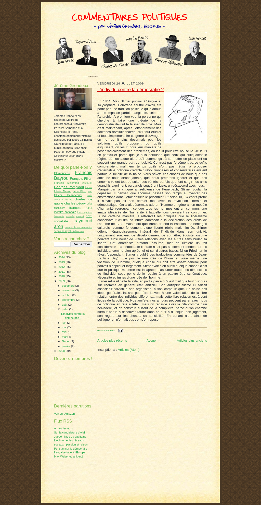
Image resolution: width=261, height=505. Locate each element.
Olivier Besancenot (68, 195)
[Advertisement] (130, 474)
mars (65, 336)
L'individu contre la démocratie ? (130, 89)
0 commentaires (106, 330)
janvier (66, 346)
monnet (80, 216)
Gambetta (87, 183)
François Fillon (81, 179)
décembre (68, 285)
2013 (62, 262)
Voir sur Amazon (64, 413)
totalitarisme (77, 231)
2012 (62, 266)
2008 (62, 350)
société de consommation (78, 227)
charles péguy (75, 203)
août (65, 304)
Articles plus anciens (192, 340)
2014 (62, 257)
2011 (62, 271)
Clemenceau (62, 173)
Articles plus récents (112, 340)
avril (65, 331)
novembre (68, 290)
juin (64, 322)
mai (64, 327)
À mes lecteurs (63, 428)
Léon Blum (79, 191)
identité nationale (65, 211)
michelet (70, 216)
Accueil (152, 340)
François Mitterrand (66, 183)
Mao (90, 191)
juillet (65, 309)
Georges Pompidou (69, 187)
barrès (69, 199)
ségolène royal (62, 231)
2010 (62, 276)
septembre (69, 299)
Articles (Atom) (128, 350)
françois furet (80, 208)
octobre (67, 295)
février (66, 341)
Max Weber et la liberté (68, 456)
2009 (62, 281)
